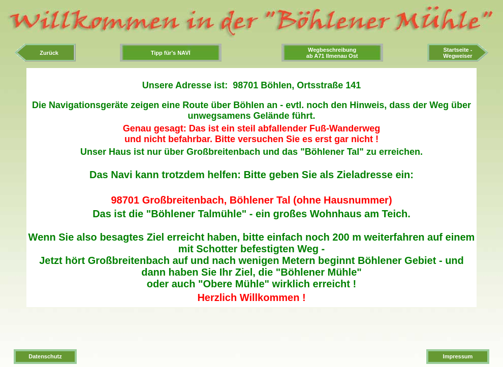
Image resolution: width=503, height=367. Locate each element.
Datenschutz (44, 356)
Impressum (458, 356)
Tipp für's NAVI (171, 53)
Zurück (45, 53)
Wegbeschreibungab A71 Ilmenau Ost (332, 53)
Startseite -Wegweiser (457, 53)
